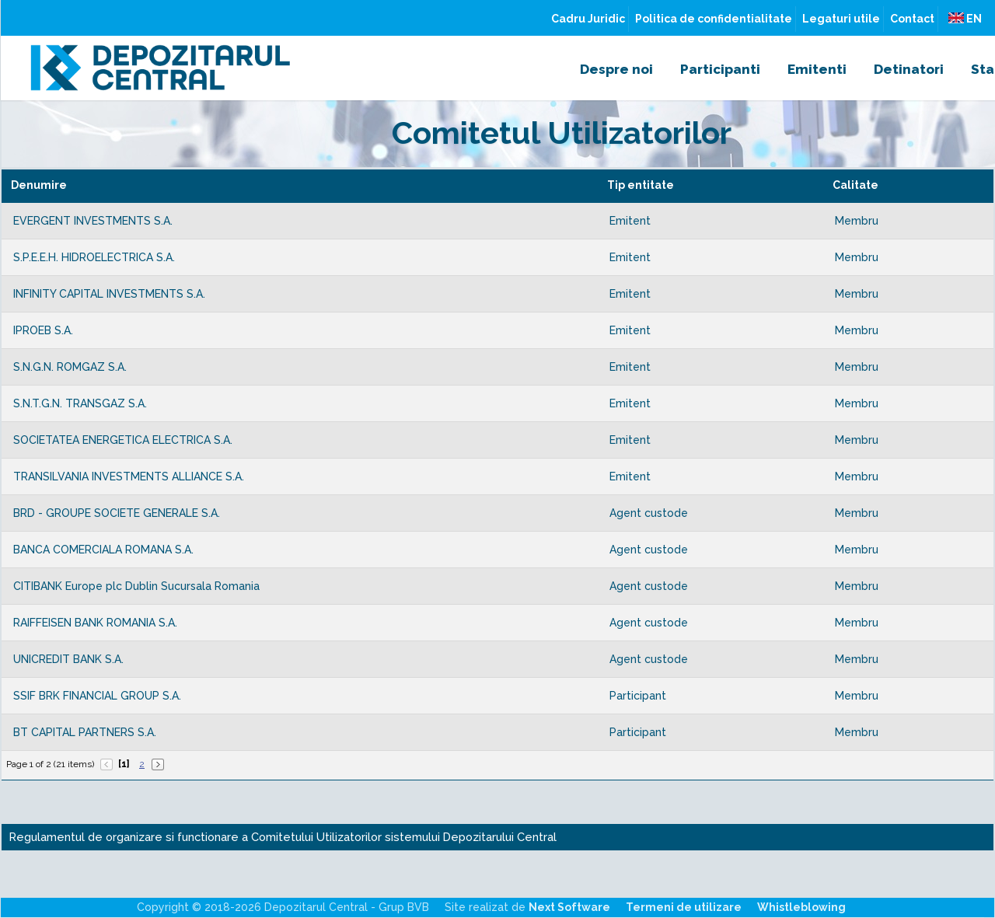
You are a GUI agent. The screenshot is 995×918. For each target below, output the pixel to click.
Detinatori (909, 69)
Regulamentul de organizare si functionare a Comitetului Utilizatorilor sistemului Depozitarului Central (283, 836)
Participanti (720, 69)
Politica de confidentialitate (713, 18)
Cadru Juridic (588, 18)
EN (965, 18)
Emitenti (817, 69)
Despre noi (616, 69)
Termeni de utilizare (684, 907)
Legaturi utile (841, 18)
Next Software (569, 907)
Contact (912, 18)
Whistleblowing (801, 907)
